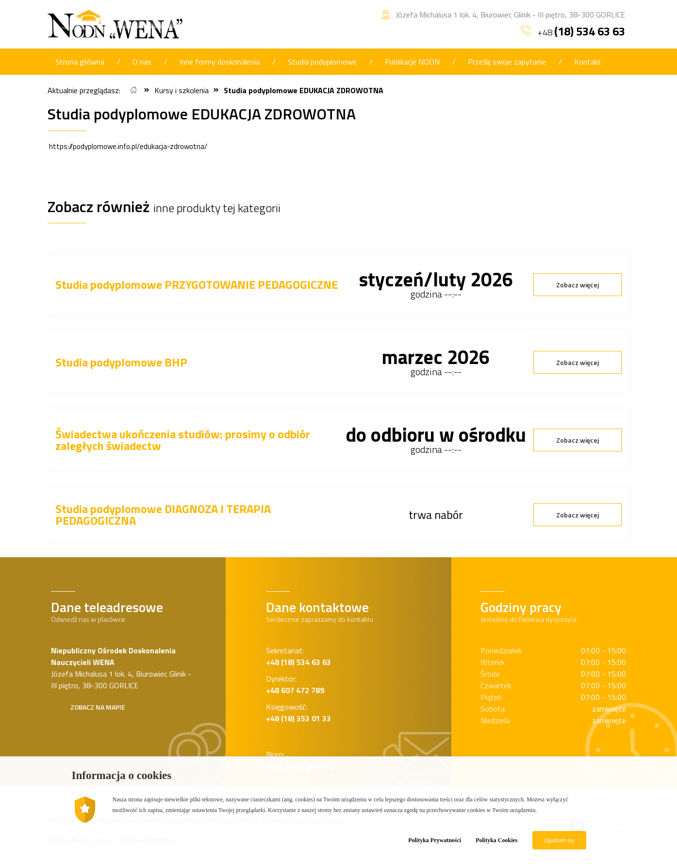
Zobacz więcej (577, 285)
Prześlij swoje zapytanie (507, 61)
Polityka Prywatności (434, 840)
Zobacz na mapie (97, 707)
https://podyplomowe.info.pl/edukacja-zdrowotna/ (128, 146)
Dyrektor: (295, 684)
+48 (573, 31)
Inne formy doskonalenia (220, 61)
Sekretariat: (298, 656)
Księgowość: (298, 712)
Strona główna (79, 61)
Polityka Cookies (496, 840)
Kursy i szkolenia (181, 90)
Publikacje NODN (412, 61)
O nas (141, 61)
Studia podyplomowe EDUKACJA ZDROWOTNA (303, 90)
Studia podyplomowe (322, 61)
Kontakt (587, 61)
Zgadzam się (559, 840)
